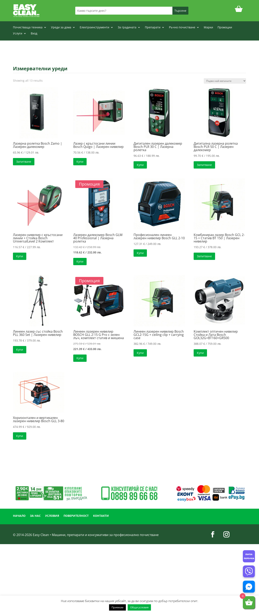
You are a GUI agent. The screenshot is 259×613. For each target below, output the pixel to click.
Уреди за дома (61, 27)
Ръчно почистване (182, 27)
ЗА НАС (35, 516)
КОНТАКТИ (101, 516)
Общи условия (139, 607)
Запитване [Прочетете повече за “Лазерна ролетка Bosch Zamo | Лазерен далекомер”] (23, 161)
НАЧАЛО (19, 516)
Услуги (17, 33)
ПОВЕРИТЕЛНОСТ (76, 516)
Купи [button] (79, 161)
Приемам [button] (117, 607)
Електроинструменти (94, 27)
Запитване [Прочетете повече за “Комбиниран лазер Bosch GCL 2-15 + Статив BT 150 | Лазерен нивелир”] (204, 256)
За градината (127, 27)
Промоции (225, 27)
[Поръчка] (225, 81)
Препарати (152, 27)
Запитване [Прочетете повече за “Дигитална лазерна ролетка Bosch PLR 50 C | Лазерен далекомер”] (204, 165)
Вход (34, 33)
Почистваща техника (27, 27)
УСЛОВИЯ (52, 516)
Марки (208, 27)
